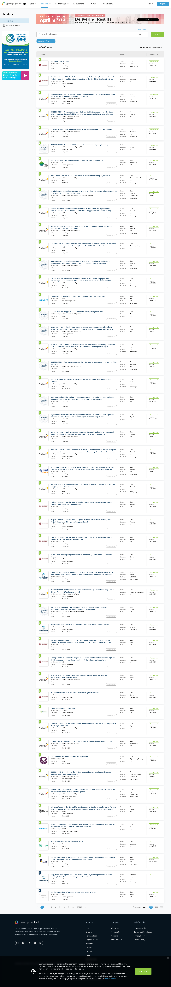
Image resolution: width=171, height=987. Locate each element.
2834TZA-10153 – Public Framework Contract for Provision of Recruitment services (81, 129)
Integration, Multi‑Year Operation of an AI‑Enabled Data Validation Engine (78, 160)
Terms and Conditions (143, 932)
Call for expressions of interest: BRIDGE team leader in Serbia (73, 892)
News (93, 4)
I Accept (143, 971)
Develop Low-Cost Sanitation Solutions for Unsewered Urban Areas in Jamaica (80, 625)
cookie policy (110, 979)
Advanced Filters (46, 41)
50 (151, 907)
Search (158, 34)
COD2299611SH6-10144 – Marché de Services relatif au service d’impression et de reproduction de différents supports (81, 773)
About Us (115, 928)
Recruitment (78, 4)
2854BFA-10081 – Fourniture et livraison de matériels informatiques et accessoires (81, 741)
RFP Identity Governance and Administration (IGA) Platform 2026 (75, 693)
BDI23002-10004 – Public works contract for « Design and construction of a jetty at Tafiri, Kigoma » (84, 363)
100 (156, 907)
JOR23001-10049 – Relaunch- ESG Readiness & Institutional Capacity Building (79, 145)
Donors (89, 951)
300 (161, 907)
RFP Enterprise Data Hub (60, 61)
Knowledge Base (140, 928)
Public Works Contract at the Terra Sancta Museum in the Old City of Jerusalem (80, 176)
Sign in (150, 4)
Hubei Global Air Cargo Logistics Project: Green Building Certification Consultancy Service (81, 556)
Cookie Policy (139, 940)
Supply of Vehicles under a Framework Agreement (69, 757)
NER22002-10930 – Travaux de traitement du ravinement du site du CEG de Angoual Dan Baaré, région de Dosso (83, 725)
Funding (44, 4)
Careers (114, 936)
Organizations (92, 940)
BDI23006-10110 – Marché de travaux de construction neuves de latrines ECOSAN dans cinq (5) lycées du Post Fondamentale (83, 486)
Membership (108, 4)
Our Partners (116, 940)
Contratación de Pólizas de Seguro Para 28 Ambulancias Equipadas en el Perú (80, 296)
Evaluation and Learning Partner (63, 708)
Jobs (32, 4)
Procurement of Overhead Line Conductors (67, 842)
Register (163, 4)
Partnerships (60, 4)
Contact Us (115, 932)
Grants (89, 947)
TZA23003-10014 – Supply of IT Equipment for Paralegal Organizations (77, 312)
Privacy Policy (139, 936)
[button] (46, 41)
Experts (89, 932)
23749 (79, 907)
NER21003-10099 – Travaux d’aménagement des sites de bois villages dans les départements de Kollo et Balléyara (79, 676)
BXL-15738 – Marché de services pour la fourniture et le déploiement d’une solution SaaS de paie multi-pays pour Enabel (82, 227)
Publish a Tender (11, 25)
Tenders (8, 21)
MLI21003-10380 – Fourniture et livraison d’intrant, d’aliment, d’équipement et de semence (81, 380)
